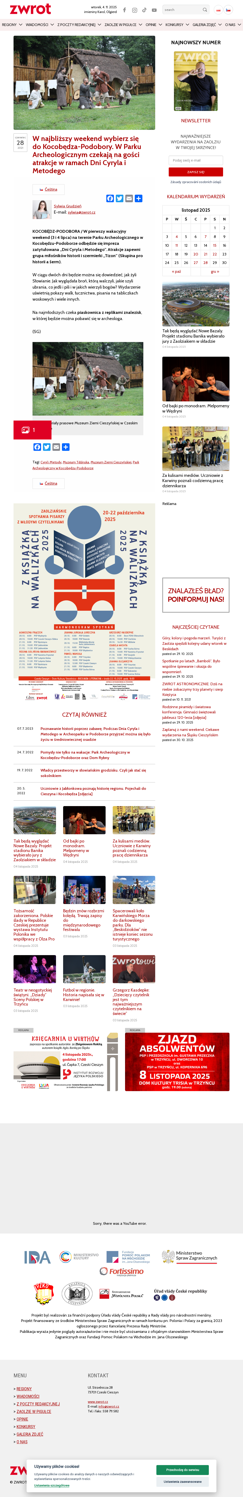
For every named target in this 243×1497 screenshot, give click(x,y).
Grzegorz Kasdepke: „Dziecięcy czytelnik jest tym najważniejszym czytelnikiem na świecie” (131, 1002)
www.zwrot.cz (98, 1402)
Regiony (9, 25)
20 (195, 254)
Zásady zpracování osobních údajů (195, 182)
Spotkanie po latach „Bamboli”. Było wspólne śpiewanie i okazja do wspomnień (191, 666)
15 (214, 245)
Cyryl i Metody (52, 462)
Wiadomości (37, 25)
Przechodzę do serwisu (182, 1470)
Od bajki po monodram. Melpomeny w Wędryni (76, 848)
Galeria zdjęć (204, 25)
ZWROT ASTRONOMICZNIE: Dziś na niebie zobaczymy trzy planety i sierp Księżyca (192, 689)
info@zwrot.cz (108, 1406)
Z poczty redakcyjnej (76, 25)
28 (205, 262)
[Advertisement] (195, 536)
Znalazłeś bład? (196, 595)
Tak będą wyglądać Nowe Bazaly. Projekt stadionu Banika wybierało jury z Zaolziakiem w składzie (35, 850)
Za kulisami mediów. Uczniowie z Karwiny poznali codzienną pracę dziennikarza (132, 848)
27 (196, 262)
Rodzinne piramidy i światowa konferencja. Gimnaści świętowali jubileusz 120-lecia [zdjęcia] (189, 712)
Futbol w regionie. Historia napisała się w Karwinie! (83, 995)
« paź (176, 271)
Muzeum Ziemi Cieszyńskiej (115, 462)
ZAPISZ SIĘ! (196, 172)
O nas (230, 25)
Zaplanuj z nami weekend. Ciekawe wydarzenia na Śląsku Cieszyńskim (190, 732)
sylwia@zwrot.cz (83, 212)
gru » (215, 271)
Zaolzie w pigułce (120, 25)
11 (176, 245)
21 (205, 254)
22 (215, 254)
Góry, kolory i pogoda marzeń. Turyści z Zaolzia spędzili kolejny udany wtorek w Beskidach (194, 643)
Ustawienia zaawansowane (182, 1482)
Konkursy (174, 25)
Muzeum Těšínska (79, 462)
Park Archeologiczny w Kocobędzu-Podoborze (69, 468)
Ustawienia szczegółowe (51, 1485)
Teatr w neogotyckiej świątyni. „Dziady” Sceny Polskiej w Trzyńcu (33, 997)
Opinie (151, 25)
